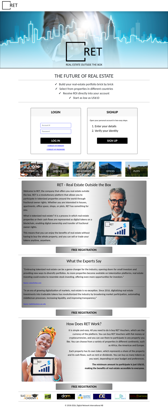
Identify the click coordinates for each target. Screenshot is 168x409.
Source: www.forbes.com (32, 283)
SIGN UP (112, 140)
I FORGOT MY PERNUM (55, 146)
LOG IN (55, 140)
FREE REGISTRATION (84, 250)
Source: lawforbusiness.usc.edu (34, 304)
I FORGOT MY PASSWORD (56, 149)
